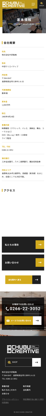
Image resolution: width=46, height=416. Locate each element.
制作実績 (26, 386)
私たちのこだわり (9, 390)
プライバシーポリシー (10, 399)
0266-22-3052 (25, 308)
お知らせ (5, 394)
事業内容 (5, 386)
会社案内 (26, 390)
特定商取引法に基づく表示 (33, 399)
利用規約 (5, 402)
